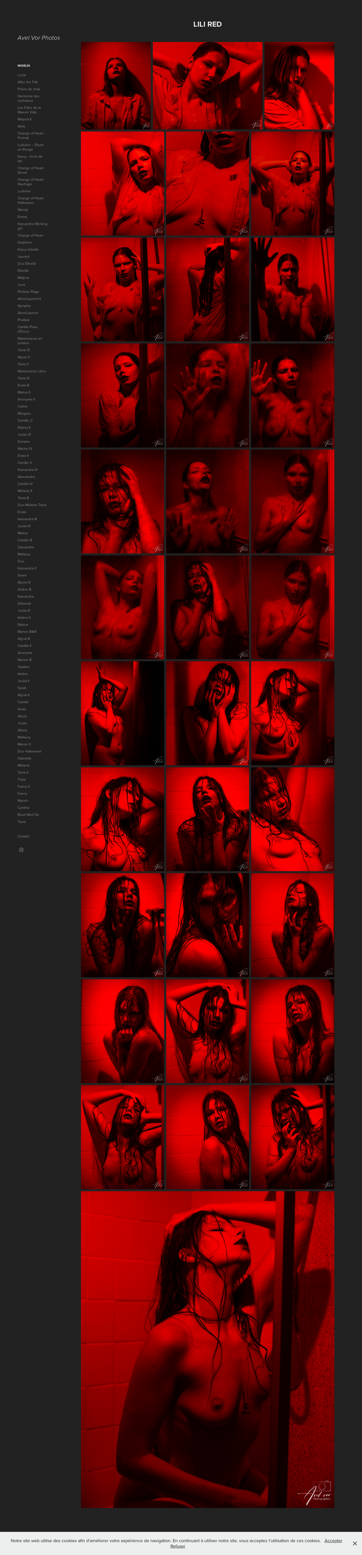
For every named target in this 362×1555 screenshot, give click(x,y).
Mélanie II (25, 490)
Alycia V (24, 357)
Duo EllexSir (27, 263)
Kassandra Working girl (32, 226)
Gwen (22, 575)
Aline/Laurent (28, 312)
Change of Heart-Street (31, 170)
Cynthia (23, 807)
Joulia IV (24, 525)
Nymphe (24, 305)
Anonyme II (26, 399)
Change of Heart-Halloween (31, 200)
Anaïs (22, 709)
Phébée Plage (28, 291)
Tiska (22, 779)
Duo (21, 561)
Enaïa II (23, 455)
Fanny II (24, 786)
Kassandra (26, 596)
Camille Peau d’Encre (27, 329)
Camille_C (25, 420)
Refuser (177, 1546)
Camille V (25, 462)
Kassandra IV (28, 469)
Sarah (22, 687)
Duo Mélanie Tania (32, 504)
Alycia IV (24, 582)
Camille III (25, 540)
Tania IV (24, 378)
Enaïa (22, 511)
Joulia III (24, 610)
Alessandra (26, 476)
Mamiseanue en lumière (30, 340)
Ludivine (24, 191)
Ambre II (24, 617)
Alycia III (24, 638)
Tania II (23, 772)
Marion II (24, 744)
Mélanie (24, 765)
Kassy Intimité (28, 249)
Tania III (23, 497)
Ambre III (24, 589)
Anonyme (25, 652)
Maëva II (24, 392)
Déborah (24, 603)
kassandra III (27, 518)
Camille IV (25, 483)
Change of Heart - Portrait (31, 135)
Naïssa (23, 624)
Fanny (22, 793)
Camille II (24, 645)
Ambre (23, 673)
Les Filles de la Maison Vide (29, 110)
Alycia (22, 716)
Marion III (24, 659)
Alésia (22, 730)
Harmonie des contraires (28, 98)
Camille (23, 701)
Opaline (24, 666)
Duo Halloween (29, 751)
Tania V (23, 364)
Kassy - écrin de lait (30, 158)
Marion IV (25, 448)
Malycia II (24, 119)
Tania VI (24, 349)
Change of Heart (30, 235)
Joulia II (23, 680)
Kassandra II (27, 568)
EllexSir (23, 270)
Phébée (24, 319)
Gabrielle (24, 758)
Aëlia (21, 126)
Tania (22, 821)
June (21, 284)
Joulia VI (24, 434)
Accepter (333, 1540)
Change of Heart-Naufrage (31, 182)
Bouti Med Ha (28, 814)
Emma (22, 216)
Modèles (24, 66)
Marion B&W (27, 631)
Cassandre (26, 547)
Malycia (23, 277)
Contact (23, 836)
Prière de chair (29, 89)
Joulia (22, 723)
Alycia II (23, 694)
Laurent (23, 256)
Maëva (23, 533)
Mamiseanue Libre (32, 371)
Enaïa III (23, 385)
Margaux (24, 413)
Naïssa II (24, 427)
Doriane (24, 441)
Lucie (22, 74)
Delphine (25, 242)
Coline (22, 406)
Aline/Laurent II (29, 298)
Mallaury (24, 554)
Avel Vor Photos (39, 37)
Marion (23, 800)
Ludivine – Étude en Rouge (31, 147)
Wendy (23, 209)
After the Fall (27, 81)
